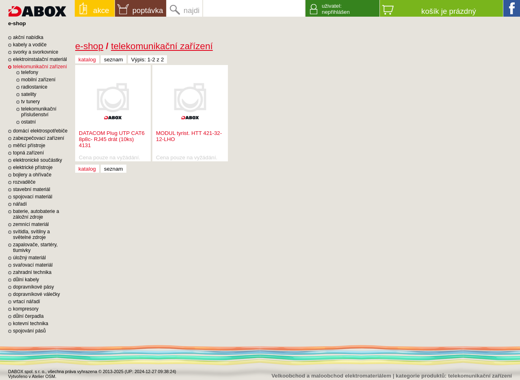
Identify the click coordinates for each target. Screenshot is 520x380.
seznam (113, 59)
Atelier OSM (43, 376)
